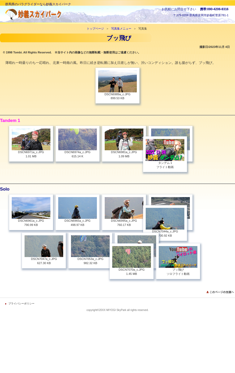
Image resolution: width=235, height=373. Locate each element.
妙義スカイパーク (57, 14)
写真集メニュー (121, 28)
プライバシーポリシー (21, 314)
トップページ (95, 28)
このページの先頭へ (220, 303)
